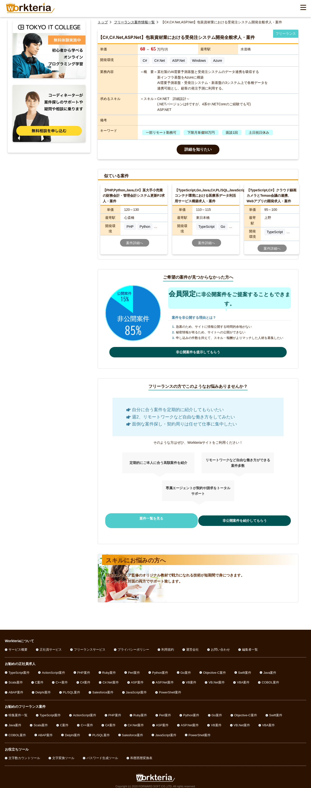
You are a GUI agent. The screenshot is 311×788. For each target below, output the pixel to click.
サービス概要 (18, 645)
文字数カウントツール (24, 753)
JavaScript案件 (136, 688)
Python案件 (160, 668)
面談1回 (232, 132)
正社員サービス (51, 645)
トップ (103, 22)
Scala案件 (16, 678)
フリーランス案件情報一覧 (134, 22)
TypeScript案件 (19, 668)
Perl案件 (134, 668)
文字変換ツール (63, 753)
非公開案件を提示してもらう (198, 352)
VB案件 (191, 678)
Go (223, 227)
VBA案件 (243, 678)
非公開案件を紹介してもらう (238, 518)
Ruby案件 (109, 668)
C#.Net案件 (111, 678)
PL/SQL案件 (71, 688)
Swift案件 (244, 668)
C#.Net (159, 60)
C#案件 (85, 678)
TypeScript (207, 227)
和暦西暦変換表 (141, 753)
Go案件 (186, 668)
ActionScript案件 (53, 668)
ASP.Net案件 (165, 678)
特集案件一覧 (18, 711)
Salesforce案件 (102, 688)
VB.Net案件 (216, 678)
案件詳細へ (134, 243)
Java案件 (269, 668)
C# (145, 60)
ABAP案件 (16, 688)
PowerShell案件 (170, 688)
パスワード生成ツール (102, 753)
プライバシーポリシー (133, 645)
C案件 (39, 678)
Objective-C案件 (214, 668)
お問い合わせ (220, 645)
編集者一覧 (250, 645)
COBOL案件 (270, 678)
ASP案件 (137, 678)
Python (145, 227)
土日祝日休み (259, 132)
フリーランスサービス (89, 645)
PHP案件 (83, 668)
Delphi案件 (43, 688)
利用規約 (167, 645)
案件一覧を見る (158, 518)
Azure (217, 60)
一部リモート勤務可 (161, 132)
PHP (130, 227)
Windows (199, 60)
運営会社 (192, 645)
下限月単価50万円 (201, 132)
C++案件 (62, 678)
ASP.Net (178, 60)
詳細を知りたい (198, 149)
